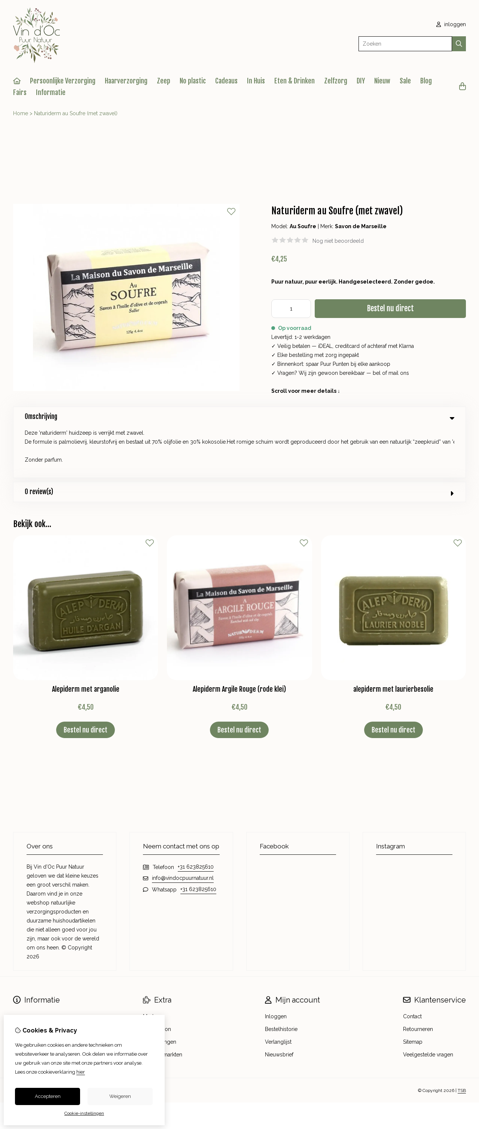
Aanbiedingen (159, 991)
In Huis (256, 81)
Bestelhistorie (281, 978)
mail (393, 373)
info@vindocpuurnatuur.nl (183, 827)
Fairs (20, 92)
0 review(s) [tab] (239, 440)
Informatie (50, 92)
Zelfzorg (335, 81)
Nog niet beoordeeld (338, 241)
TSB (462, 1039)
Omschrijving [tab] (239, 416)
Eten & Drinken (294, 81)
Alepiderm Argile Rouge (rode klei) (239, 638)
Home (20, 113)
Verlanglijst (278, 991)
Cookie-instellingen (84, 1113)
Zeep (163, 81)
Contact (412, 965)
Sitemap (412, 991)
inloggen (451, 24)
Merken (152, 965)
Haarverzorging (126, 81)
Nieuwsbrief (279, 1003)
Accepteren (48, 1096)
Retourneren (418, 978)
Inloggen (276, 965)
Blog (426, 81)
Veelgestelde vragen (428, 1003)
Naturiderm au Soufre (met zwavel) (76, 113)
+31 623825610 (196, 816)
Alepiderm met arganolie (85, 638)
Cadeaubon (157, 978)
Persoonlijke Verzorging (62, 81)
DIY (361, 81)
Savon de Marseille (361, 226)
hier (80, 1072)
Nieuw (382, 81)
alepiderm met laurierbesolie (393, 638)
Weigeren (120, 1096)
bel (377, 373)
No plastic (193, 81)
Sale (405, 81)
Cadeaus (226, 81)
